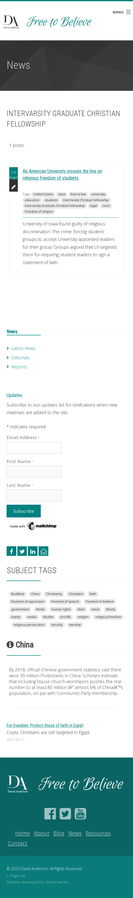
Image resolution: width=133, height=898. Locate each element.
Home (22, 833)
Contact (17, 843)
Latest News (23, 348)
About (41, 833)
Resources (98, 833)
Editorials (20, 358)
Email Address (23, 437)
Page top (16, 875)
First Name (20, 461)
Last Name (20, 485)
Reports (19, 367)
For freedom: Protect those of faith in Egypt (45, 725)
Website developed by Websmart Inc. (38, 882)
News (12, 332)
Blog (58, 833)
